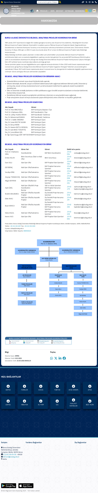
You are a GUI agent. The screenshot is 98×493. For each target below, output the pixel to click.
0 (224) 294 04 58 (9, 455)
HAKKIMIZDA (80, 11)
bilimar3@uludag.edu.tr (11, 457)
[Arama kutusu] (47, 2)
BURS (53, 11)
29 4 (68, 212)
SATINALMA (69, 11)
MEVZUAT (59, 11)
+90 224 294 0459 (29, 226)
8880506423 (27, 231)
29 (68, 217)
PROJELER (44, 11)
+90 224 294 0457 (15, 226)
